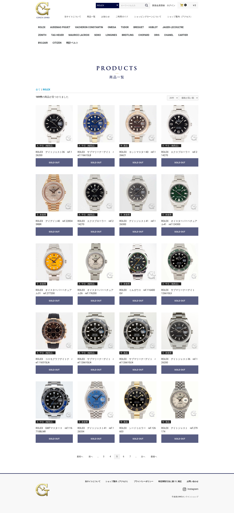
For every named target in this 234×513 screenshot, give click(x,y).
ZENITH (42, 35)
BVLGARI (43, 42)
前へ (91, 456)
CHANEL (168, 35)
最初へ (80, 456)
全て (38, 89)
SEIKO (97, 35)
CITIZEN (57, 42)
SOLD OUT (54, 162)
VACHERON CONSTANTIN (89, 27)
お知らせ (105, 16)
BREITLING (128, 35)
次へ (143, 456)
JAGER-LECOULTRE (173, 27)
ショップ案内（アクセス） (179, 16)
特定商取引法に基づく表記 (170, 481)
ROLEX (41, 27)
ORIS (156, 35)
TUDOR (125, 27)
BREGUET (138, 27)
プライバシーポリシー (143, 481)
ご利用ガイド (122, 16)
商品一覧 (91, 16)
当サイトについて (72, 16)
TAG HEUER (57, 35)
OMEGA (112, 27)
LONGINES (111, 35)
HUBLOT (153, 27)
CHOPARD (143, 35)
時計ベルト (72, 42)
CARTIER (183, 35)
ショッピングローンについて (147, 16)
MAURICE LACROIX (78, 35)
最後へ (154, 456)
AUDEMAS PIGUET (60, 27)
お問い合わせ (192, 481)
